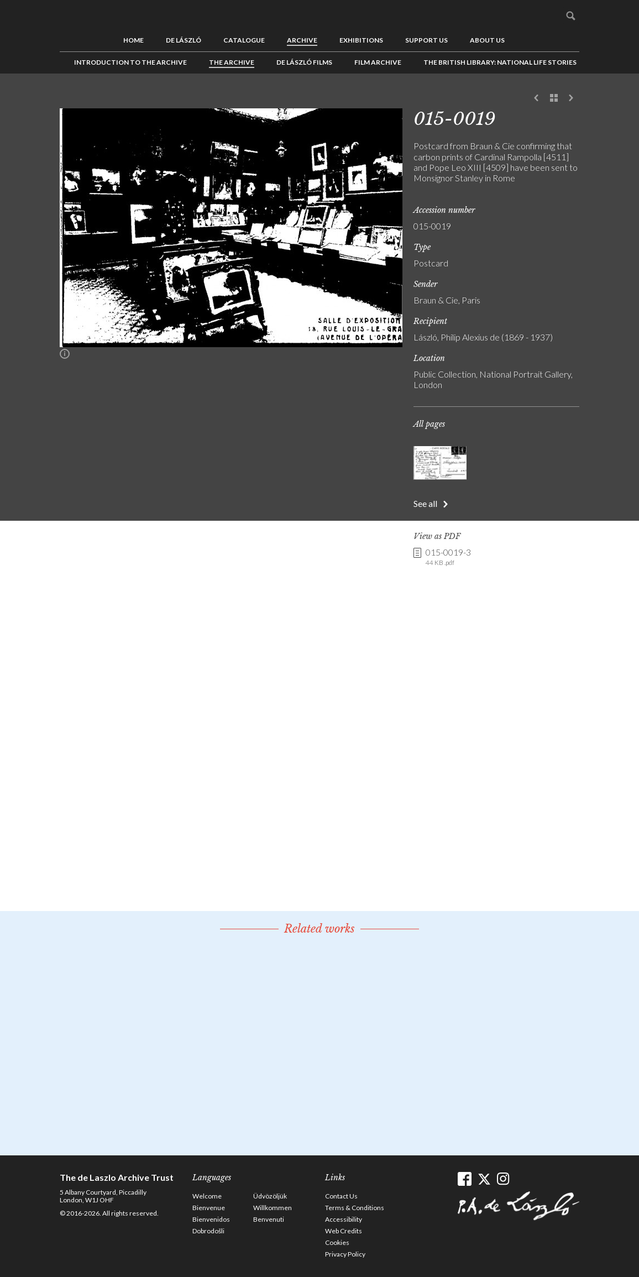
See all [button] (425, 503)
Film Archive (377, 62)
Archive (302, 40)
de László (183, 40)
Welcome (207, 1196)
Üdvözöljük (270, 1196)
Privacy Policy (345, 1254)
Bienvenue (208, 1207)
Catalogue (244, 40)
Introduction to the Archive (130, 62)
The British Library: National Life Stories (500, 62)
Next (571, 98)
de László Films (304, 62)
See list (554, 98)
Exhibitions (361, 40)
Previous (536, 98)
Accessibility (343, 1219)
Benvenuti (268, 1219)
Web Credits (343, 1231)
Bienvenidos (211, 1219)
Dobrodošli (208, 1231)
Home (133, 40)
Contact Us (341, 1196)
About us (487, 40)
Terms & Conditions (354, 1207)
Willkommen (272, 1207)
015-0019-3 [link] (448, 557)
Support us (426, 40)
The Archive (231, 62)
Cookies (337, 1242)
